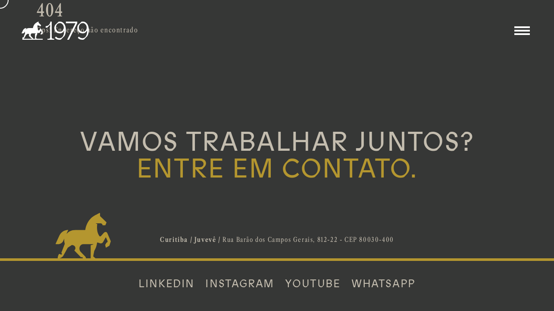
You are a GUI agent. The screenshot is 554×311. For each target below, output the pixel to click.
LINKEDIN (166, 283)
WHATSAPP (383, 283)
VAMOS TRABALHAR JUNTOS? (277, 155)
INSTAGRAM (239, 283)
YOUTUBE (312, 283)
